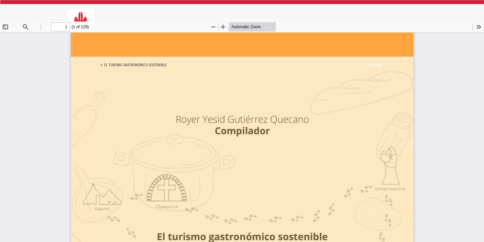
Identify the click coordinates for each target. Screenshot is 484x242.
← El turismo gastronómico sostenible (133, 64)
